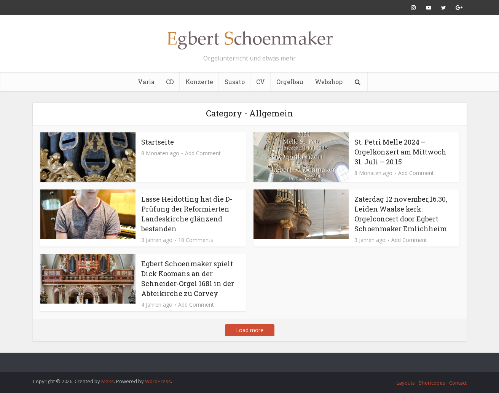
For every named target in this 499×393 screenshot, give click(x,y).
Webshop (329, 82)
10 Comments (195, 240)
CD (170, 82)
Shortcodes (432, 382)
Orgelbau (289, 82)
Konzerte (199, 82)
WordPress (158, 381)
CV (260, 82)
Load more (249, 330)
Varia (146, 82)
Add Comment (203, 153)
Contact (458, 382)
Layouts (406, 382)
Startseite (157, 141)
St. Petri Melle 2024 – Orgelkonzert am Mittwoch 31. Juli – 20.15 (400, 151)
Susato (235, 82)
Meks (107, 381)
